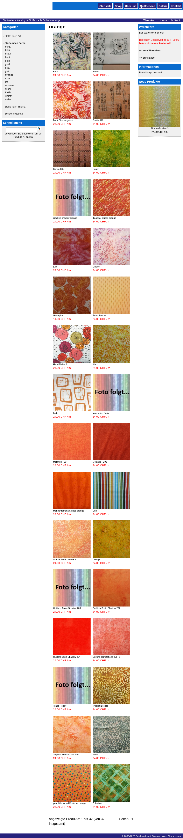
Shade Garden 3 (159, 128)
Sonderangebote (14, 113)
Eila (55, 266)
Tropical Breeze (100, 706)
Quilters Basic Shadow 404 (66, 657)
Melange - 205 (100, 462)
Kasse (163, 20)
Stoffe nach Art (13, 36)
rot (6, 82)
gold (7, 64)
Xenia (95, 754)
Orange (96, 559)
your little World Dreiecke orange (69, 803)
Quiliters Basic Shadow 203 (67, 608)
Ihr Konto (176, 20)
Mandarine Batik (101, 413)
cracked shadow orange (65, 218)
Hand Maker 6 (60, 364)
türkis (8, 92)
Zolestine (97, 803)
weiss (8, 99)
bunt (7, 57)
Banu (55, 71)
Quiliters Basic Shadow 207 (106, 608)
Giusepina (58, 315)
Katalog (20, 20)
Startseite (105, 6)
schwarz (9, 85)
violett (8, 96)
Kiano (95, 364)
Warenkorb (149, 20)
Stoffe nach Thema (15, 106)
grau (7, 67)
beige (8, 46)
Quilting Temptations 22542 (106, 657)
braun (8, 53)
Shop (118, 6)
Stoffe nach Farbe (38, 20)
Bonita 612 (98, 120)
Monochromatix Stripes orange (68, 510)
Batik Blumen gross (63, 120)
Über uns (130, 6)
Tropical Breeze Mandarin (66, 754)
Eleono (96, 266)
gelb (7, 60)
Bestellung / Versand (150, 72)
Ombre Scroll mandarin (64, 559)
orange (56, 20)
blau (7, 50)
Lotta (55, 413)
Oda (95, 510)
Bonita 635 (58, 169)
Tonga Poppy (59, 706)
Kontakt (176, 6)
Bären (96, 71)
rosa (7, 78)
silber (8, 89)
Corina (96, 169)
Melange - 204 (60, 462)
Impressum (175, 836)
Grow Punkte (99, 315)
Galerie (163, 6)
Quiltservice (147, 6)
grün (7, 71)
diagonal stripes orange (104, 218)
